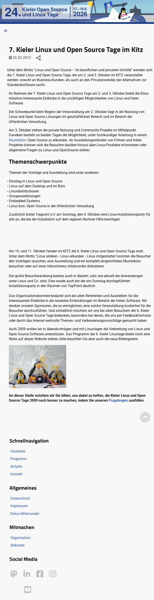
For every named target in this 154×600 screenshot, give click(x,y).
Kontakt (16, 474)
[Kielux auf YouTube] (27, 590)
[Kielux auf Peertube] (14, 588)
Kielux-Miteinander (24, 514)
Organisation (20, 538)
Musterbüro (18, 140)
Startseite (17, 451)
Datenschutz (20, 498)
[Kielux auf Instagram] (52, 574)
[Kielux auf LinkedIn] (26, 574)
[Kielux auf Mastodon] (13, 574)
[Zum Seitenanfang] (145, 417)
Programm (18, 459)
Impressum (19, 506)
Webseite (17, 545)
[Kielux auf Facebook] (39, 574)
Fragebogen (118, 400)
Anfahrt (16, 466)
